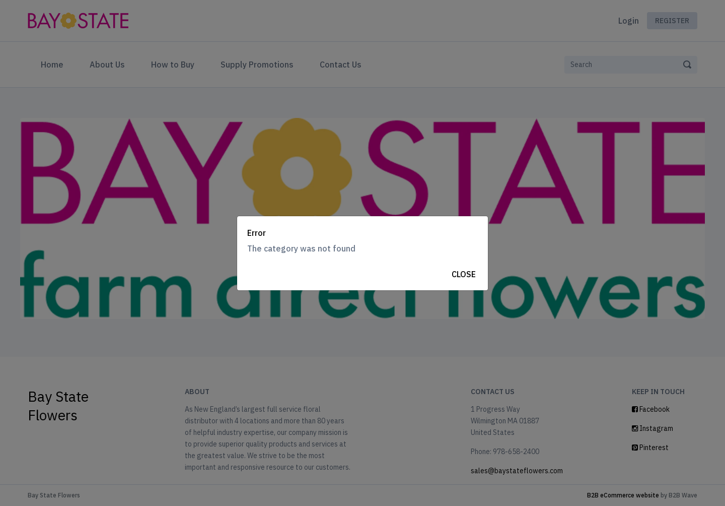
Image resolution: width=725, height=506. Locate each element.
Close (464, 274)
